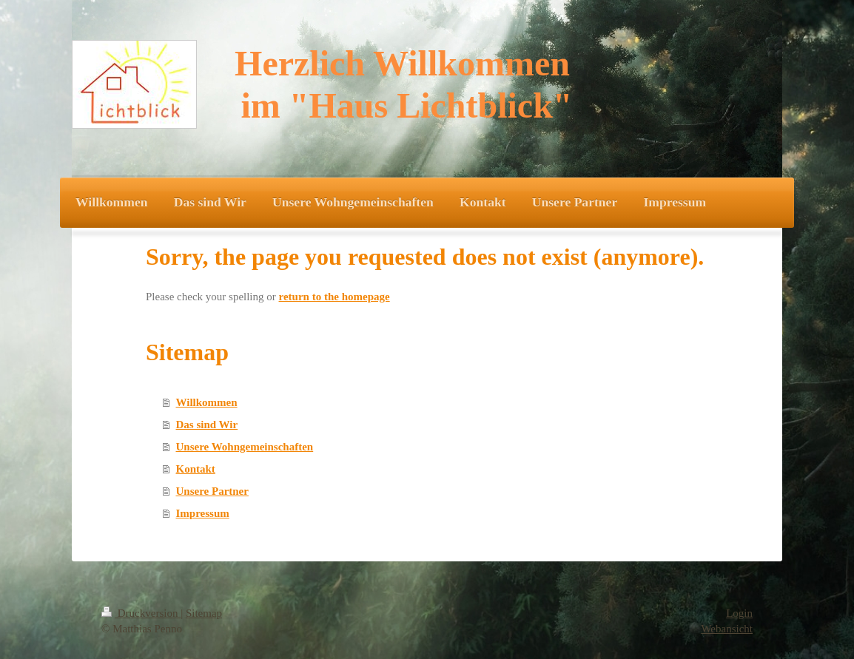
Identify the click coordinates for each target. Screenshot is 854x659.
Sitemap (204, 613)
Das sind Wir (207, 424)
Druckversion (141, 613)
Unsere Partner (212, 491)
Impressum (202, 513)
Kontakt (195, 469)
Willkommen (207, 402)
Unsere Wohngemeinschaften (245, 447)
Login (739, 613)
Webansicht (727, 629)
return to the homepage (334, 297)
